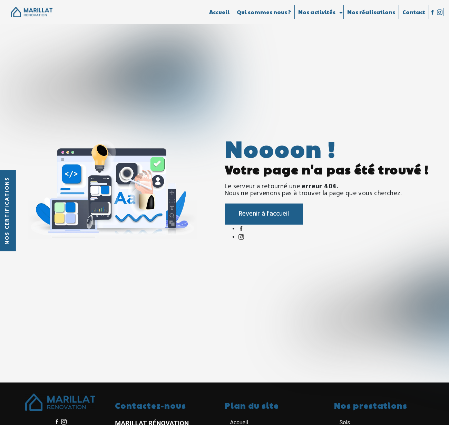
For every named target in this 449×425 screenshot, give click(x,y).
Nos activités (316, 12)
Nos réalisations (371, 12)
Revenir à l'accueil (264, 214)
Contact (413, 12)
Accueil (219, 12)
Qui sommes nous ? (264, 12)
